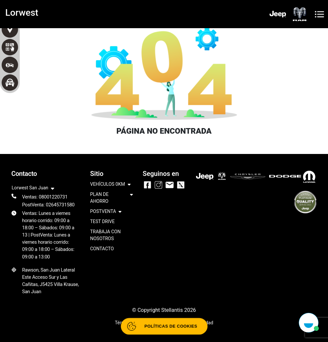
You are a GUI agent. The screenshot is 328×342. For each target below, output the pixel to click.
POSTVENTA (106, 212)
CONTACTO (102, 248)
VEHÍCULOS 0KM (110, 184)
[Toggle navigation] (319, 14)
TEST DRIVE (102, 221)
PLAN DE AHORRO (111, 198)
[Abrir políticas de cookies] (164, 326)
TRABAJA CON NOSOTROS (105, 235)
